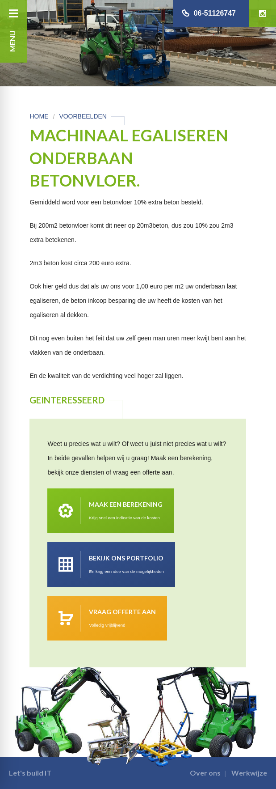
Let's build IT (30, 772)
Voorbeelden (83, 116)
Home (38, 116)
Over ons (205, 772)
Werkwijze (249, 772)
